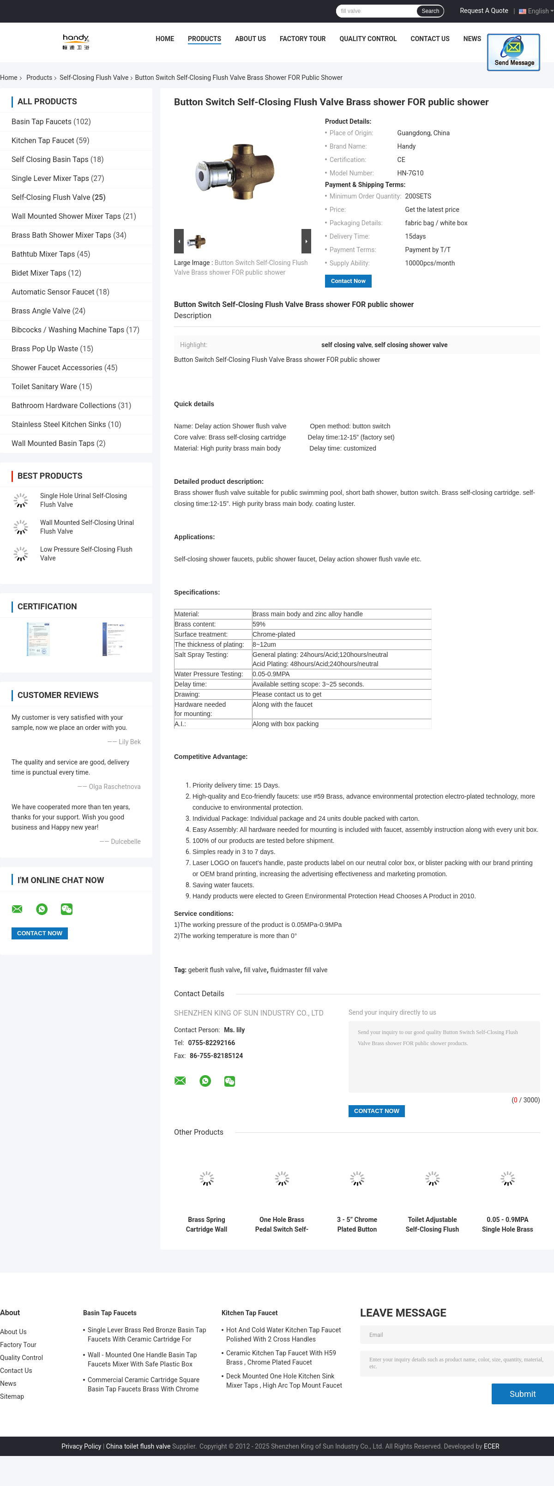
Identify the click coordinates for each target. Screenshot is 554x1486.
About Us (250, 38)
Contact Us (429, 38)
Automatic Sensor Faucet (53, 292)
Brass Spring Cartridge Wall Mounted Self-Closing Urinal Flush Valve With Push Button (206, 1224)
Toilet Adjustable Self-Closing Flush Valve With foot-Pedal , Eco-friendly (432, 1224)
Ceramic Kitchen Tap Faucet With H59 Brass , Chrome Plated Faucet (281, 1357)
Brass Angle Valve (41, 311)
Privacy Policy (81, 1446)
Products (204, 38)
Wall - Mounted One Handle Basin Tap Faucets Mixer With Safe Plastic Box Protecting (142, 1361)
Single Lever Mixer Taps (50, 178)
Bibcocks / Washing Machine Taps (68, 329)
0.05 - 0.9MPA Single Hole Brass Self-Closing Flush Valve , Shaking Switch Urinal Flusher (508, 1224)
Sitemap (12, 1396)
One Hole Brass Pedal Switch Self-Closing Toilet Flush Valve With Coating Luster (281, 1224)
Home (165, 38)
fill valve (255, 970)
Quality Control (368, 38)
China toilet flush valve (138, 1446)
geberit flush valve (214, 970)
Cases (505, 38)
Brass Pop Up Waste (45, 348)
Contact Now (348, 280)
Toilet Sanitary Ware (44, 386)
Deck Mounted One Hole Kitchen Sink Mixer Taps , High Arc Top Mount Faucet (284, 1380)
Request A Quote (484, 10)
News (473, 38)
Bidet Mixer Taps (39, 273)
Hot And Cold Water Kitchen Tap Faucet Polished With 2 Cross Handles (283, 1334)
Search (430, 11)
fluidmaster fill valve (298, 970)
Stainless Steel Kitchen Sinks (59, 424)
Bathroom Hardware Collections (64, 405)
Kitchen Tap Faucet (43, 140)
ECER (492, 1446)
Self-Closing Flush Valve (94, 77)
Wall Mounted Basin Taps (53, 443)
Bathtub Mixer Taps (43, 254)
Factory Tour (303, 38)
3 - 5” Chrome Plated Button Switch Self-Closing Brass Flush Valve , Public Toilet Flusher (357, 1224)
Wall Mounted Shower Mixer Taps (66, 216)
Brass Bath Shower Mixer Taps (61, 235)
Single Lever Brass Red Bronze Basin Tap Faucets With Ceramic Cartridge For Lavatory (147, 1336)
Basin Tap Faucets (42, 121)
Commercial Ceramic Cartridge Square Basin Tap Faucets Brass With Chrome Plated (143, 1386)
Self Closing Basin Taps (50, 159)
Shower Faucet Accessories (57, 367)
